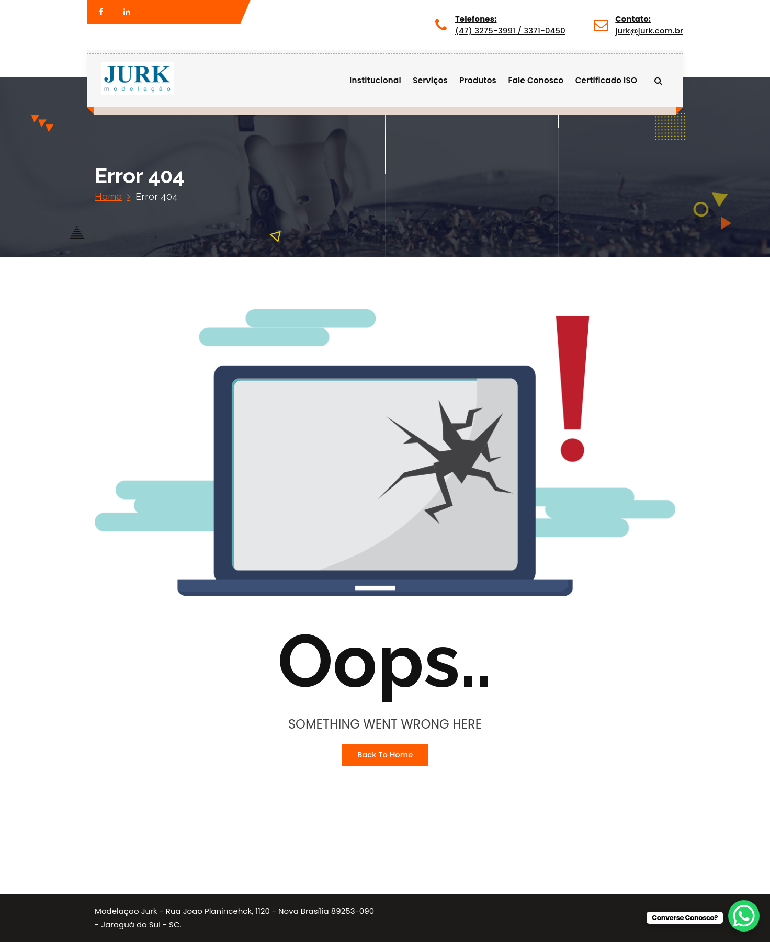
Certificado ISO (606, 80)
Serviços (430, 80)
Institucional (375, 80)
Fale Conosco (535, 80)
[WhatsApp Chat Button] (744, 916)
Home (108, 196)
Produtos (477, 80)
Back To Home (385, 754)
